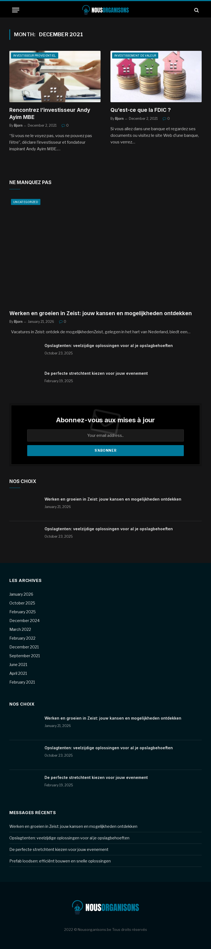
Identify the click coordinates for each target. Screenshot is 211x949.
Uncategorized (25, 202)
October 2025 (22, 603)
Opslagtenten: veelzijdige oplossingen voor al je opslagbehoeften (109, 345)
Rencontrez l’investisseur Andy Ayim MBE (49, 113)
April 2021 (18, 673)
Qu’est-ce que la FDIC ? (140, 110)
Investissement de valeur (135, 55)
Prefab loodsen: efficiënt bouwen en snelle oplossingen (60, 861)
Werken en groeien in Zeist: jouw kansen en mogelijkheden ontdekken (100, 313)
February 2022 (22, 638)
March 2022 (20, 629)
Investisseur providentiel (34, 55)
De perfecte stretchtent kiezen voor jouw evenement (96, 373)
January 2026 (21, 594)
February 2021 (22, 682)
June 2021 (18, 664)
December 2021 (24, 647)
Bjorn (18, 125)
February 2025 (22, 611)
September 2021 (24, 655)
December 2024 (24, 620)
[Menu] (15, 10)
